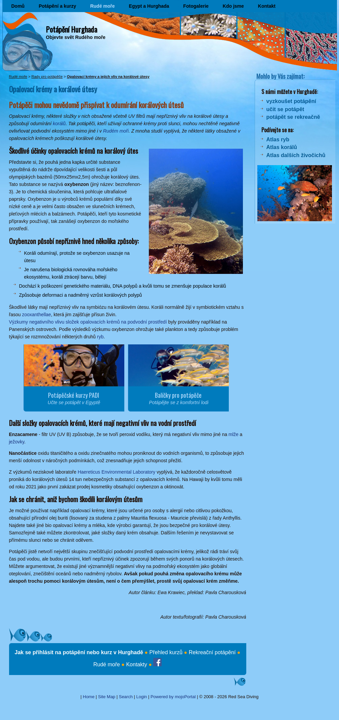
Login (141, 696)
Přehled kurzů (165, 652)
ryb (100, 336)
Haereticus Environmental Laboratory (116, 472)
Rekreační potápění (212, 652)
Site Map (106, 696)
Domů (18, 6)
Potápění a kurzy (57, 6)
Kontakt (267, 6)
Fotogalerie (195, 6)
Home (89, 696)
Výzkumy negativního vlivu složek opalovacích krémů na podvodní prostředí (88, 322)
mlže (233, 434)
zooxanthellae (36, 314)
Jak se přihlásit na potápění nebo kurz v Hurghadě (79, 652)
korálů (59, 123)
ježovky (17, 441)
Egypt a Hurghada (149, 6)
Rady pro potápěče (46, 77)
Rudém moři (116, 131)
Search (126, 696)
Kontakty (136, 664)
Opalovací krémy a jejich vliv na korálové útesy (108, 77)
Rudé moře (102, 6)
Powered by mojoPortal (173, 696)
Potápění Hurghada (71, 29)
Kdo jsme (233, 6)
